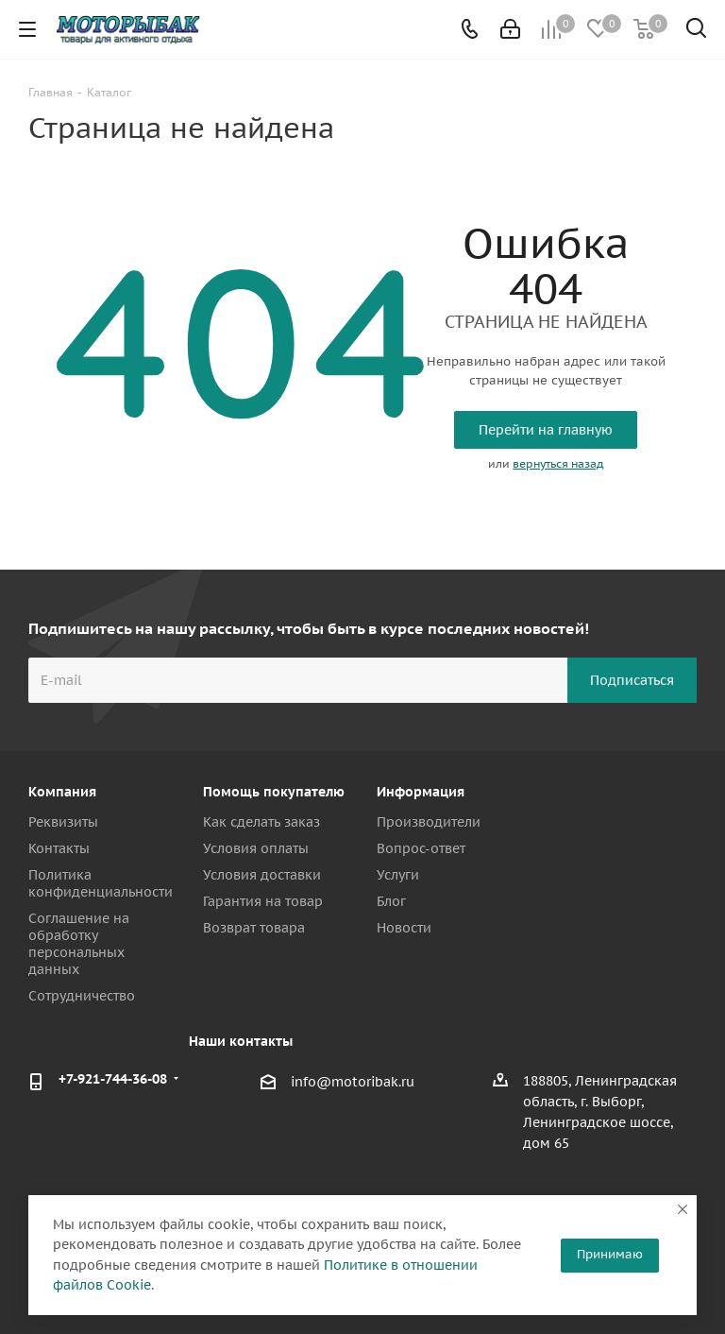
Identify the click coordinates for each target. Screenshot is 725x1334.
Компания (62, 791)
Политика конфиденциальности (100, 883)
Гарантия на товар (263, 901)
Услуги (398, 874)
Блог (391, 901)
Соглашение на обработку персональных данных (78, 944)
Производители (429, 821)
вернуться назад (558, 463)
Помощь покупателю (274, 791)
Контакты (59, 848)
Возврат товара (254, 927)
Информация (420, 791)
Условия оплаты (256, 848)
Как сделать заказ (261, 821)
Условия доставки (262, 874)
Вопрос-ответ (421, 848)
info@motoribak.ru (352, 1081)
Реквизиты (63, 821)
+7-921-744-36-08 (113, 1078)
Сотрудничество (81, 995)
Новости (404, 927)
